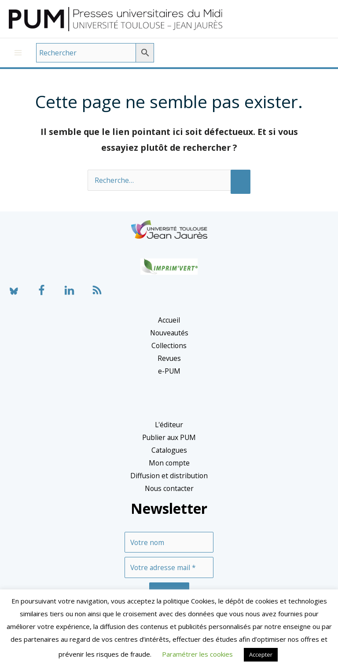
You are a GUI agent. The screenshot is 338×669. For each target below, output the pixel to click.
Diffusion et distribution (169, 481)
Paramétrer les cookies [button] (197, 654)
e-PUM (169, 377)
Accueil (169, 326)
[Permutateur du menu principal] (18, 58)
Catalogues (169, 456)
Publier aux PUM (169, 443)
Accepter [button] (260, 654)
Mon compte (169, 468)
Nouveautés (169, 338)
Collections (169, 351)
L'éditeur (169, 430)
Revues (169, 364)
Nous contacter (169, 494)
